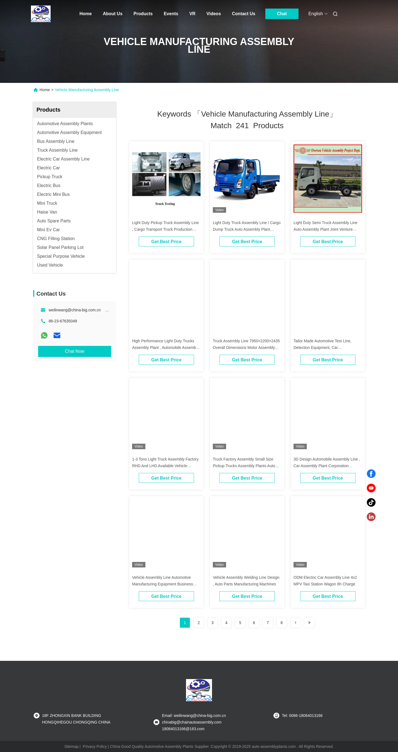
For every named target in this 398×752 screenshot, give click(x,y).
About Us (112, 13)
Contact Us (243, 13)
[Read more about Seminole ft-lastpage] (309, 623)
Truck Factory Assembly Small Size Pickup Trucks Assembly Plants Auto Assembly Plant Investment (244, 466)
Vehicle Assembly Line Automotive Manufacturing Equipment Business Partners (162, 584)
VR (192, 13)
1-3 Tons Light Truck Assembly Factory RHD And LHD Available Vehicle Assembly (165, 466)
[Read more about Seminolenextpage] (295, 623)
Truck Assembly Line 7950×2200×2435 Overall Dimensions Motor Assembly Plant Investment (246, 347)
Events (171, 13)
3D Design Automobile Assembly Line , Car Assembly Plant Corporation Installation (327, 466)
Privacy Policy (95, 746)
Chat (282, 13)
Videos (213, 13)
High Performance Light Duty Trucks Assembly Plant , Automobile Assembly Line (165, 347)
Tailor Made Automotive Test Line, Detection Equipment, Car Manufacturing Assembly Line (322, 347)
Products (143, 13)
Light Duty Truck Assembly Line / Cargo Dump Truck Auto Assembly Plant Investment (247, 229)
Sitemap (71, 746)
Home (86, 13)
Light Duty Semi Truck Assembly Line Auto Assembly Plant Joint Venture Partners (325, 229)
